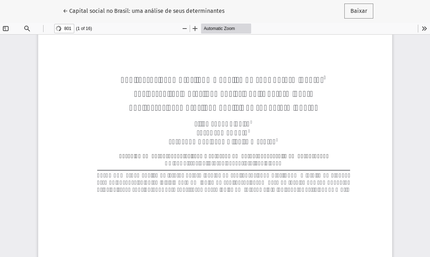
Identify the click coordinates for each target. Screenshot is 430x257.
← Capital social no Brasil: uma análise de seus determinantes (143, 10)
